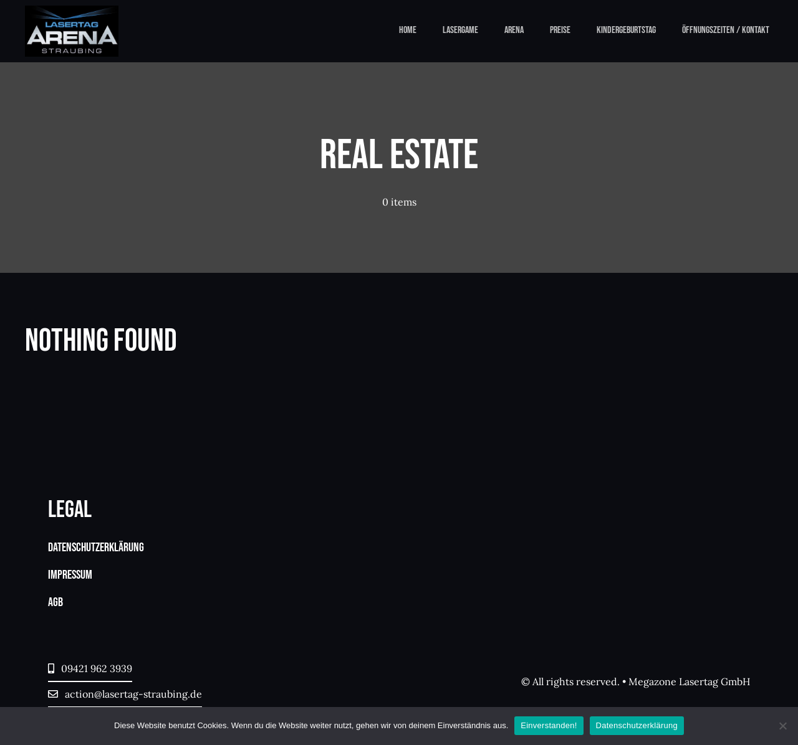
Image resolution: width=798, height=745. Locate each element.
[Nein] (782, 725)
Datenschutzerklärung (637, 725)
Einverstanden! (549, 725)
